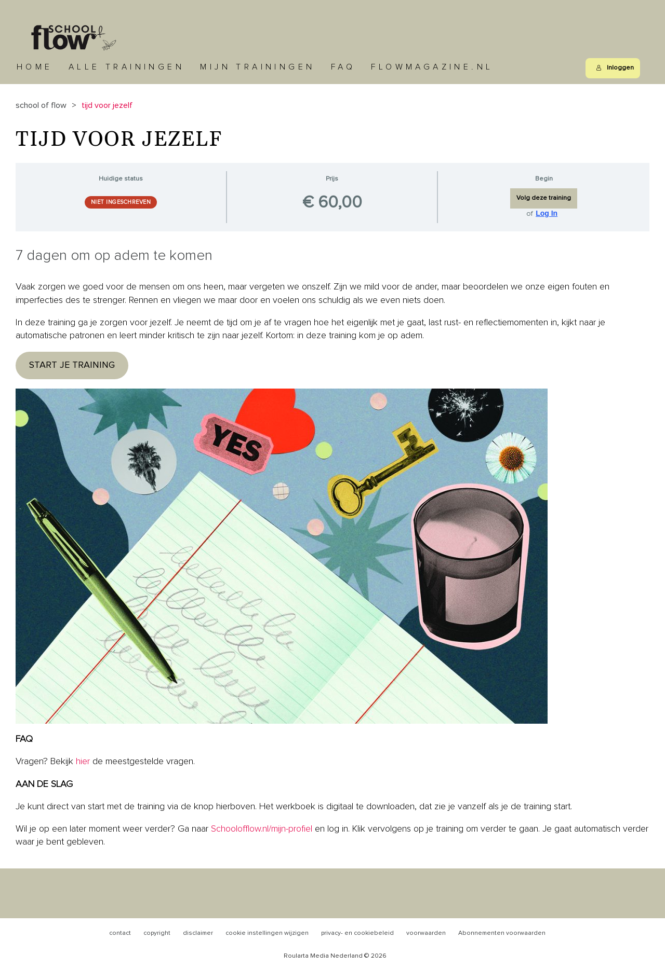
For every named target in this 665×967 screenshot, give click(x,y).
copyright (156, 933)
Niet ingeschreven (121, 202)
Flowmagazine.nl (432, 67)
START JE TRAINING (72, 365)
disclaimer (198, 933)
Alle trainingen (126, 67)
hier (83, 761)
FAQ (343, 67)
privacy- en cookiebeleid (357, 933)
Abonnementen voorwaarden (502, 933)
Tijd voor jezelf (107, 105)
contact (120, 933)
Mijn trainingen (257, 67)
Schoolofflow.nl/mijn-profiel (261, 829)
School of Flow (41, 105)
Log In (546, 213)
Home (35, 67)
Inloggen (615, 68)
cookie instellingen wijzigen (267, 933)
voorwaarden (426, 933)
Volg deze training (543, 198)
